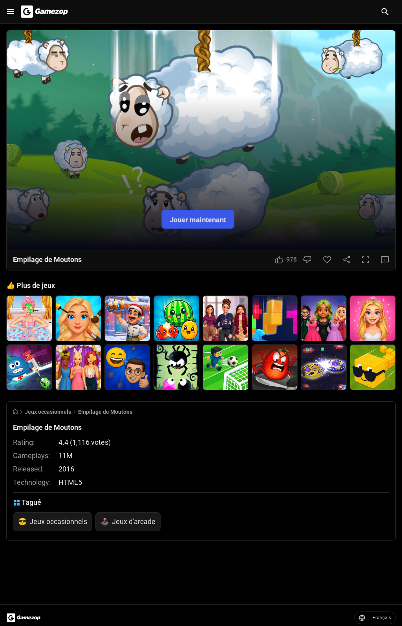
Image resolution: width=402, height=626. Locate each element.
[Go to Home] (15, 411)
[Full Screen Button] (365, 259)
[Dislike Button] (307, 260)
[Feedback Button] (385, 260)
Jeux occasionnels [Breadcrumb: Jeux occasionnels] (48, 412)
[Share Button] (346, 260)
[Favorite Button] (327, 260)
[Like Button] (286, 259)
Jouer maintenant (198, 219)
